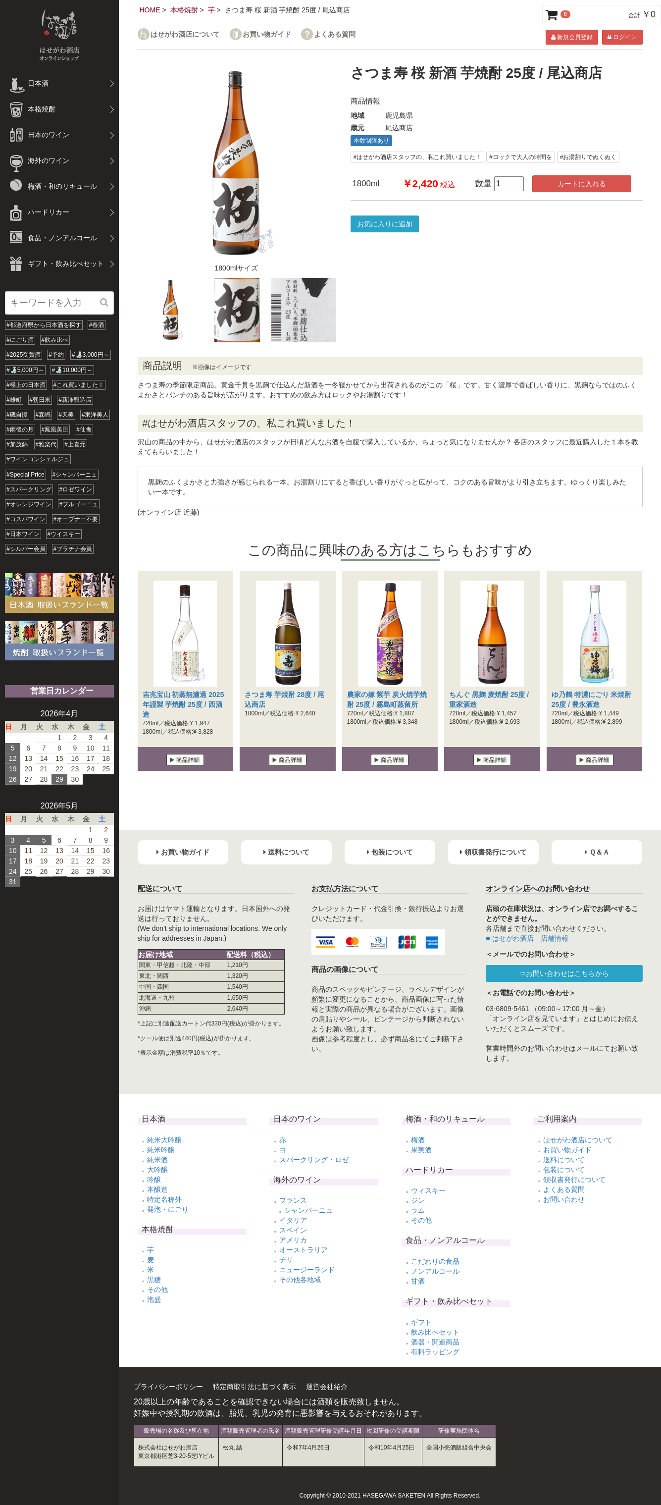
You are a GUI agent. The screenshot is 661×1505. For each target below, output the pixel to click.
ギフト (421, 1322)
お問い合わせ (564, 1199)
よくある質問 (335, 34)
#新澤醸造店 (75, 399)
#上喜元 (75, 444)
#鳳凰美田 (55, 429)
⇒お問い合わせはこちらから (564, 973)
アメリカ (293, 1240)
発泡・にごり (168, 1209)
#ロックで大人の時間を (520, 157)
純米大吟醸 (164, 1140)
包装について (564, 1170)
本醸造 (157, 1189)
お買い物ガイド (267, 34)
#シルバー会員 (26, 548)
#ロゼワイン (76, 489)
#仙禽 (84, 429)
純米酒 (157, 1160)
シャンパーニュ (308, 1210)
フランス (293, 1200)
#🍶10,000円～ (72, 370)
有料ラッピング (435, 1352)
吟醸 (154, 1179)
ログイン (622, 37)
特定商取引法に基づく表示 (254, 1387)
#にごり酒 (20, 339)
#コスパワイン (26, 519)
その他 (157, 1289)
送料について (564, 1160)
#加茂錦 (17, 444)
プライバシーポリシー (168, 1387)
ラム (418, 1210)
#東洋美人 (95, 414)
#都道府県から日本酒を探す (43, 325)
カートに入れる (582, 184)
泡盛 (154, 1299)
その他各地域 (300, 1280)
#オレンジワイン (28, 504)
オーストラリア (303, 1250)
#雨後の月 (20, 429)
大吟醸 (157, 1170)
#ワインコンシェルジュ (37, 459)
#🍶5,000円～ (25, 370)
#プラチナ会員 (73, 548)
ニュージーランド (307, 1270)
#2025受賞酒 (23, 354)
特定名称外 (164, 1199)
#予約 (56, 354)
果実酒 (421, 1150)
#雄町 (14, 399)
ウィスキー (428, 1190)
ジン (418, 1200)
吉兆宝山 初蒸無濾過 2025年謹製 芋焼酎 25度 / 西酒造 (183, 704)
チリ (286, 1260)
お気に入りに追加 (384, 224)
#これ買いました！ (78, 384)
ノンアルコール (435, 1271)
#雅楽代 (46, 444)
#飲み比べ (55, 339)
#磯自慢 (17, 414)
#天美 (66, 414)
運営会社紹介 (327, 1387)
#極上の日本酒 (26, 384)
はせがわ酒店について (185, 34)
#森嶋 (43, 414)
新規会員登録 (572, 37)
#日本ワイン (23, 534)
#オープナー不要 (76, 519)
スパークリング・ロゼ (314, 1160)
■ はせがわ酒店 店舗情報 (527, 938)
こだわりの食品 (435, 1261)
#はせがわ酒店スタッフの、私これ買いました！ (418, 157)
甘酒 (418, 1281)
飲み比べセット (435, 1332)
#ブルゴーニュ (79, 504)
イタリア (293, 1220)
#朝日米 (40, 399)
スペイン (293, 1230)
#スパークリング (28, 489)
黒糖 (154, 1280)
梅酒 (418, 1140)
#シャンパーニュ (75, 474)
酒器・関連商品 (435, 1342)
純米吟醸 (161, 1150)
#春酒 (96, 325)
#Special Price (25, 474)
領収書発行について (574, 1179)
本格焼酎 (184, 10)
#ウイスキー (64, 534)
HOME (150, 10)
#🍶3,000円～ (90, 354)
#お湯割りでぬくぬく (588, 157)
